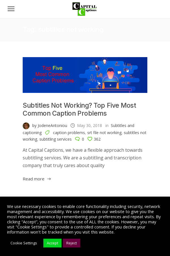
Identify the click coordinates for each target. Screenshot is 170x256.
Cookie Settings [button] (23, 242)
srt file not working (104, 132)
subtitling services (55, 139)
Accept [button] (52, 242)
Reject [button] (71, 242)
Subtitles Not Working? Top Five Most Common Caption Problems (79, 109)
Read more (33, 179)
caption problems (69, 132)
